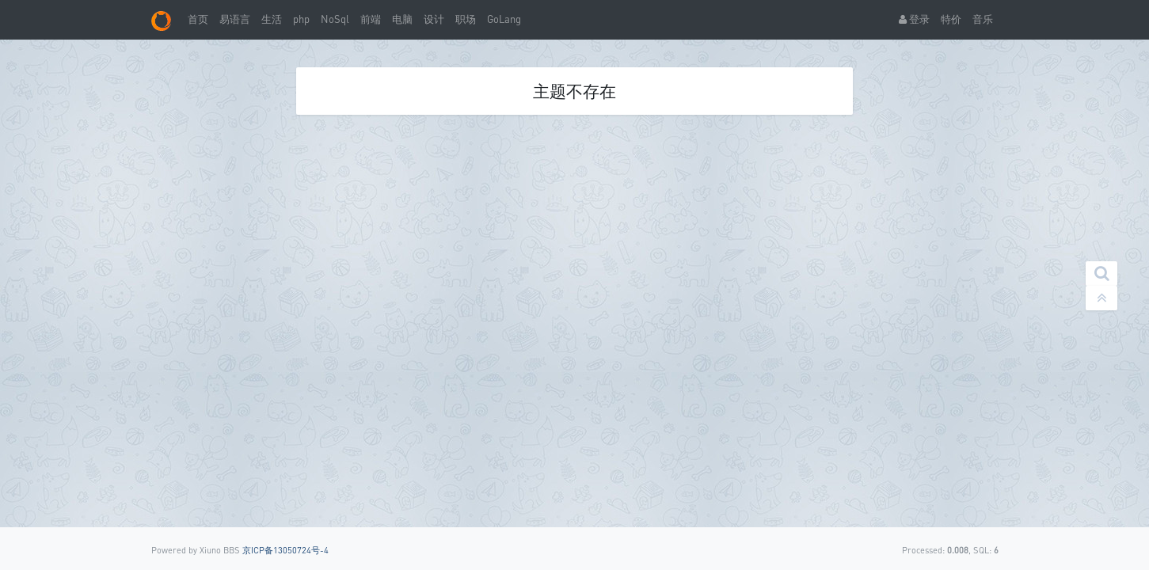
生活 (271, 19)
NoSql (335, 19)
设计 (434, 19)
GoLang (504, 19)
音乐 (982, 19)
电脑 (402, 19)
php (301, 19)
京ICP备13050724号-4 (285, 550)
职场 (465, 19)
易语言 (234, 19)
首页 (198, 19)
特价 (951, 19)
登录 (914, 19)
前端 (370, 19)
